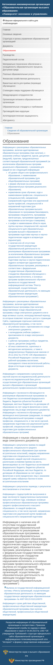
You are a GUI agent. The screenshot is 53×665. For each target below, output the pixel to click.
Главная (6, 30)
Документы (8, 46)
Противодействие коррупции (16, 111)
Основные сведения (12, 34)
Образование (9, 50)
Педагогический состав (13, 59)
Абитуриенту (9, 120)
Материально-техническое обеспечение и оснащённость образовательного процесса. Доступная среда (23, 67)
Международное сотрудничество (18, 95)
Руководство (8, 55)
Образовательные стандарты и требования (23, 107)
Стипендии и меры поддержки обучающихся (23, 90)
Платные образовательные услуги (18, 74)
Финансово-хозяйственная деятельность (21, 79)
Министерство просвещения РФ (29, 661)
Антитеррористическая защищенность (20, 116)
